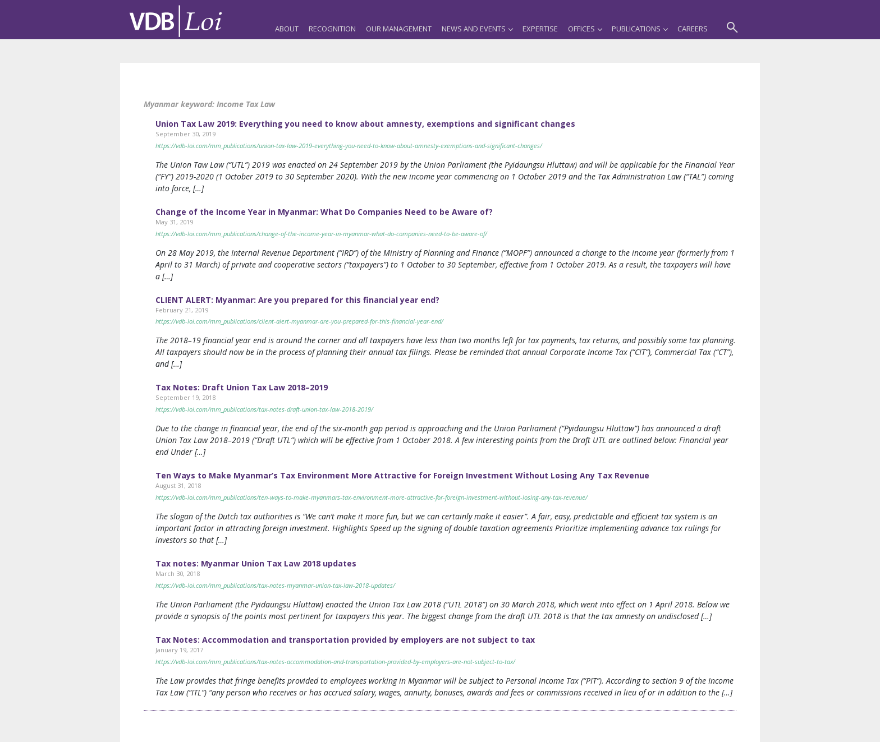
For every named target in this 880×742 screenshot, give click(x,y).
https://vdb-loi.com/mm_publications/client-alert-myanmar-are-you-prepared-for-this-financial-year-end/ (299, 321)
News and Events (477, 29)
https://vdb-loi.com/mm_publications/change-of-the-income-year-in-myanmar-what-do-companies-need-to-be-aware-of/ (321, 233)
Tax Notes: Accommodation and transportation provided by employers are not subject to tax (345, 639)
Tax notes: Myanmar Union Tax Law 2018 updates (255, 563)
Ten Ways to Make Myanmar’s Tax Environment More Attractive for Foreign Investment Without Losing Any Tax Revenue (402, 475)
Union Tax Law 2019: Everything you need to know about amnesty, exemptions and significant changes (365, 123)
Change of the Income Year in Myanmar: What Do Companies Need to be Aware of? (324, 211)
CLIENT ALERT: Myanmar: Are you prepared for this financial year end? (297, 299)
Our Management (399, 29)
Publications (639, 29)
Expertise (540, 29)
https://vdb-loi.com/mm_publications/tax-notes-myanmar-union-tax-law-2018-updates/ (275, 585)
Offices (585, 29)
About (287, 29)
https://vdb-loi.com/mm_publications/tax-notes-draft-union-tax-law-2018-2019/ (264, 409)
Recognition (332, 29)
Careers (692, 29)
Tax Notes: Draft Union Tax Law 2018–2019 (241, 387)
